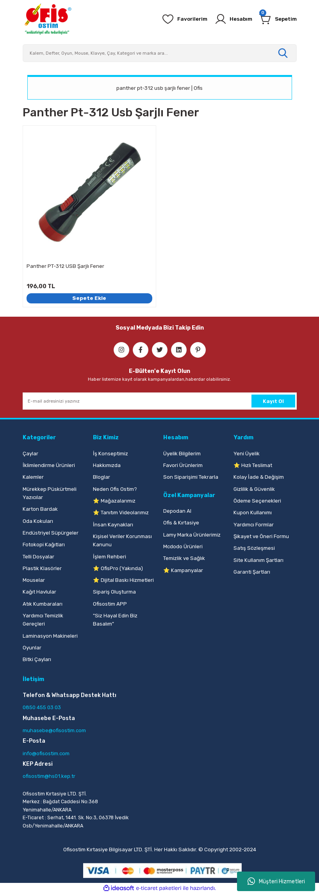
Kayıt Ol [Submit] (273, 401)
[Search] (160, 53)
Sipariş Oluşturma (114, 592)
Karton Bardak (40, 509)
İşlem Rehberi (109, 557)
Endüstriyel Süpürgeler (50, 533)
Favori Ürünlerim (183, 465)
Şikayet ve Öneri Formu (261, 536)
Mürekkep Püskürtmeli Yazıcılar (50, 493)
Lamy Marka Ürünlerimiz (192, 535)
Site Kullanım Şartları (258, 560)
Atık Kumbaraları (42, 604)
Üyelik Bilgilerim (182, 453)
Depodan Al (177, 511)
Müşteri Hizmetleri (276, 881)
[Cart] (277, 19)
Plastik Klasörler (42, 568)
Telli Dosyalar (38, 557)
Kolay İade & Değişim (258, 477)
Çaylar (30, 453)
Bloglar (101, 477)
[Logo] (48, 19)
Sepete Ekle (89, 298)
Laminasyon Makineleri (50, 636)
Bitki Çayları (37, 659)
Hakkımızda (107, 465)
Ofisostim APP (110, 604)
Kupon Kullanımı (252, 512)
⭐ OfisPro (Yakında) (118, 568)
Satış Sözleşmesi (254, 548)
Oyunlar (32, 648)
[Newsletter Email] (160, 401)
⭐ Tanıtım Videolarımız (121, 512)
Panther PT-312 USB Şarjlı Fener (65, 266)
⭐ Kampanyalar (183, 570)
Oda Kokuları (38, 521)
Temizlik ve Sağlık (184, 558)
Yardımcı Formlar (253, 525)
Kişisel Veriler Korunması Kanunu (122, 540)
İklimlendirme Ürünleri (49, 465)
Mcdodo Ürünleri (183, 546)
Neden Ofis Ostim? (115, 489)
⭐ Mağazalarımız (114, 501)
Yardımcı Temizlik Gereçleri (43, 620)
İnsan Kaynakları (113, 525)
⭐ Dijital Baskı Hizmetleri (123, 580)
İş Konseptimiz (110, 453)
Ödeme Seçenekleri (257, 501)
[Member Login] (229, 19)
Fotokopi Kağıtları (44, 544)
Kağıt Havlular (39, 592)
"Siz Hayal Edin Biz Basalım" (115, 620)
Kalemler (33, 477)
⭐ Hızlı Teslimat (252, 465)
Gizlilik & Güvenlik (254, 489)
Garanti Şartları (251, 572)
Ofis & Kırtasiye (181, 523)
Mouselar (34, 580)
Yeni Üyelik (246, 453)
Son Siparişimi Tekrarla (190, 477)
